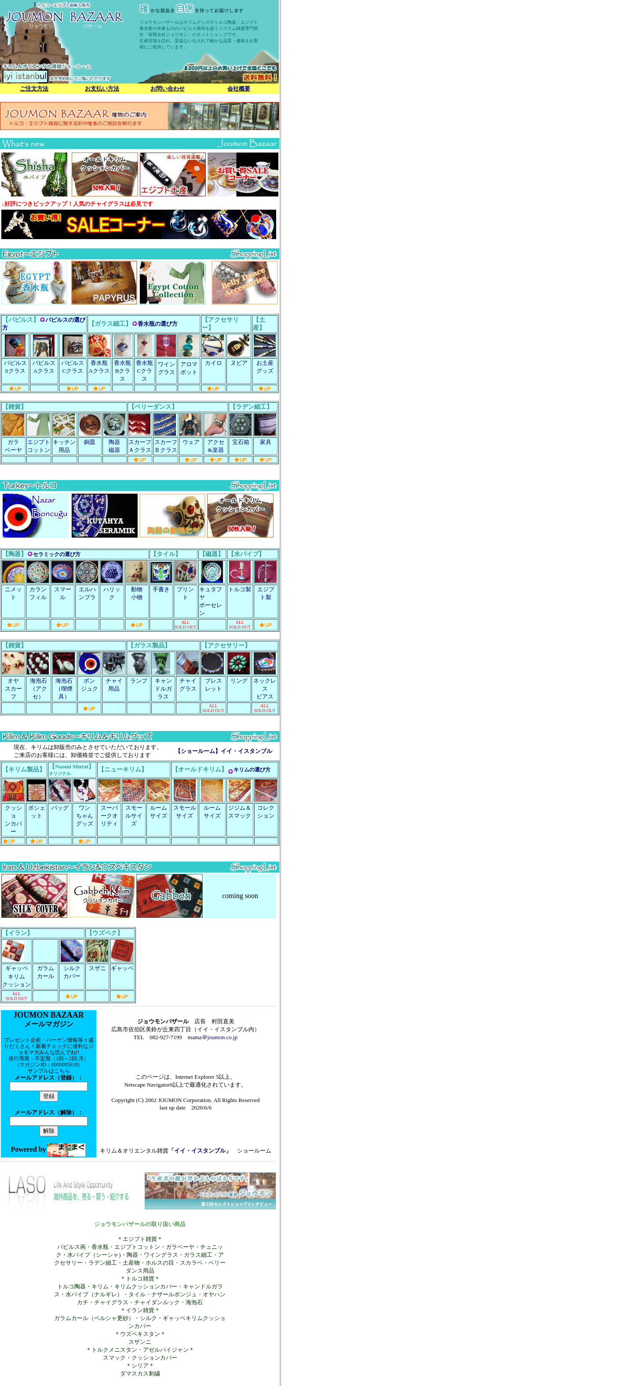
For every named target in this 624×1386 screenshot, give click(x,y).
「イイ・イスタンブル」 (199, 1150)
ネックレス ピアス (264, 688)
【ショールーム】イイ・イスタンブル (223, 751)
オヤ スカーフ (13, 688)
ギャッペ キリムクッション (16, 976)
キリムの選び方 (252, 770)
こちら (62, 1071)
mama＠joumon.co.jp (212, 1037)
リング (239, 680)
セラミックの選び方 (56, 554)
